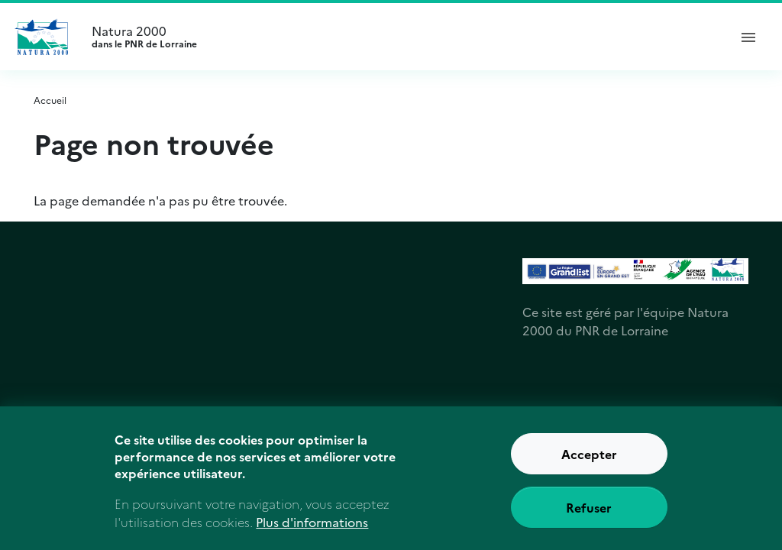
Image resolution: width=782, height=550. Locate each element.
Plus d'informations (312, 529)
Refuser (589, 515)
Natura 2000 (403, 37)
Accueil (50, 99)
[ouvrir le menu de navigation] (748, 36)
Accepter (589, 462)
